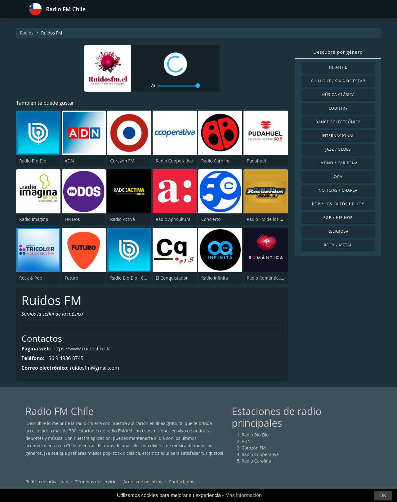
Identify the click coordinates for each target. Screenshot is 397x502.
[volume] (178, 86)
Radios (26, 33)
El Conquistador (172, 278)
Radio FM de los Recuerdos (274, 219)
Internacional (338, 135)
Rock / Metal (338, 245)
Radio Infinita (214, 278)
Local (338, 176)
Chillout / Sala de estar (338, 81)
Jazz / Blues (338, 149)
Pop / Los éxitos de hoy (338, 204)
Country (338, 108)
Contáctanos (181, 482)
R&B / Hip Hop (338, 217)
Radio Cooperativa (174, 161)
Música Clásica (338, 94)
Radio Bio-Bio (32, 161)
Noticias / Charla (338, 190)
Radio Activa (122, 219)
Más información (243, 495)
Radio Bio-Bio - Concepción (137, 278)
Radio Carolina (216, 161)
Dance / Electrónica (338, 122)
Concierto (211, 219)
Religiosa (338, 231)
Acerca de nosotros (142, 482)
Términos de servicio (96, 482)
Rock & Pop (30, 278)
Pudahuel (256, 161)
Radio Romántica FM (267, 278)
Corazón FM (122, 161)
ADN (69, 161)
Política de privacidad (46, 482)
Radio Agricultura (173, 219)
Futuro (71, 278)
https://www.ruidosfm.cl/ (81, 348)
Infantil (338, 67)
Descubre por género (338, 52)
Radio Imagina (33, 219)
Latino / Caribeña (338, 163)
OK (382, 495)
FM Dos (72, 219)
